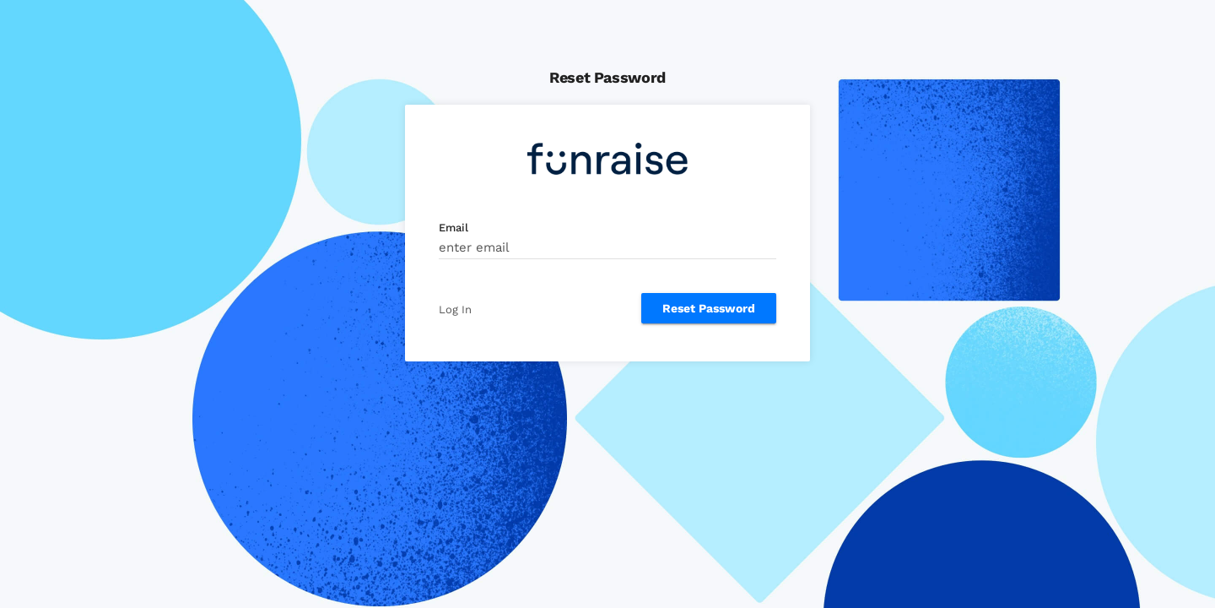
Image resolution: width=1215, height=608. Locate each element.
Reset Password (708, 308)
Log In (455, 309)
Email (453, 227)
